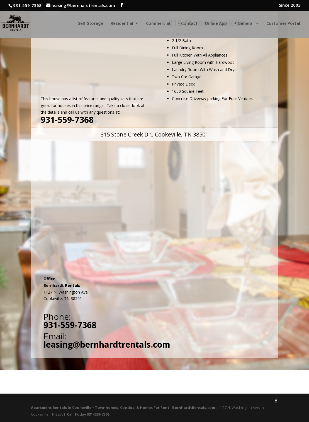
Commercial (158, 23)
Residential (122, 23)
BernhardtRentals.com (193, 407)
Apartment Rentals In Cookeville (61, 407)
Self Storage (90, 23)
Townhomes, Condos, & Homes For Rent (132, 407)
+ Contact (187, 23)
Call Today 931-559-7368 (88, 414)
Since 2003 (290, 5)
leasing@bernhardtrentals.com (106, 344)
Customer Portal (283, 23)
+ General (244, 23)
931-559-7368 (67, 119)
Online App (216, 23)
